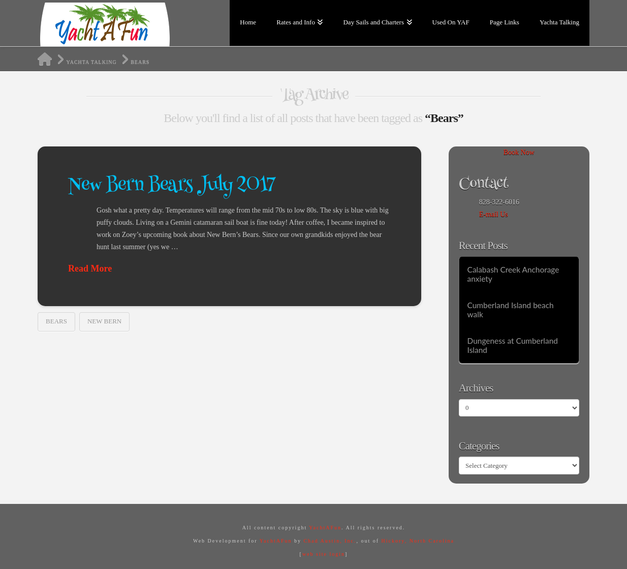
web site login (323, 554)
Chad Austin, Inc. (329, 541)
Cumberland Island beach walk (510, 310)
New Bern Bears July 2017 (171, 186)
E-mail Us (493, 214)
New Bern (104, 321)
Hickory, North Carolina (418, 541)
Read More (90, 268)
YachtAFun (325, 527)
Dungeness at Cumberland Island (512, 345)
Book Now (519, 152)
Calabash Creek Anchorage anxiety (513, 274)
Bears (56, 321)
